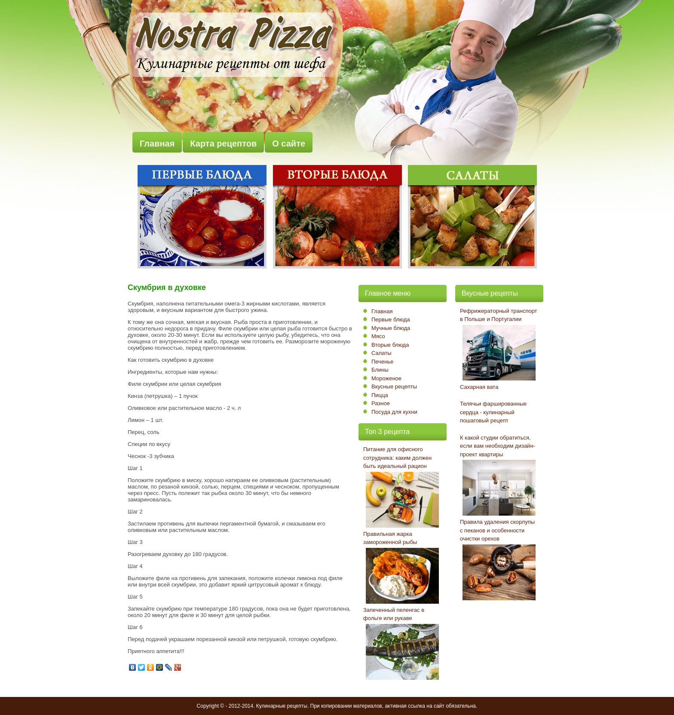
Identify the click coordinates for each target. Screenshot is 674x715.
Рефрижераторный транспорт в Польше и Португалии (498, 315)
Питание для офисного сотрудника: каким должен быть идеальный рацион (397, 457)
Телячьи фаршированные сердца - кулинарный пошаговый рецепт (493, 412)
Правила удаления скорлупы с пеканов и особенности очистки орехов (497, 530)
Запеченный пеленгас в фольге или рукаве (393, 614)
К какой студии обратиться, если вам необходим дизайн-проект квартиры (497, 446)
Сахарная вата (479, 387)
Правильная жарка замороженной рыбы (390, 538)
